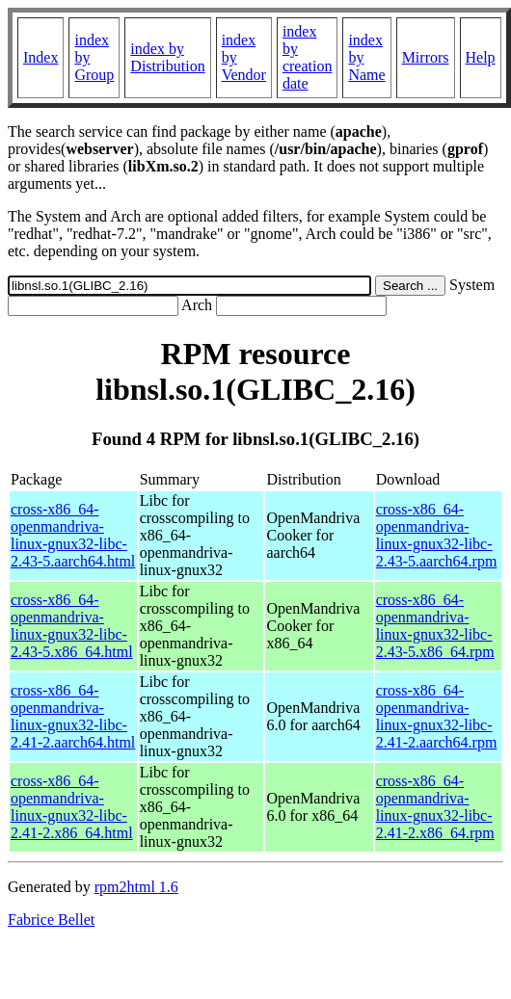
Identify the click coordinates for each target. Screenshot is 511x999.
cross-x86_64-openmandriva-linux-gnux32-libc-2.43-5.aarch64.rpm (437, 535)
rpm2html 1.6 (136, 887)
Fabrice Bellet (51, 919)
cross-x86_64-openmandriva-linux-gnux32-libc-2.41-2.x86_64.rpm (435, 807)
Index (40, 57)
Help (481, 57)
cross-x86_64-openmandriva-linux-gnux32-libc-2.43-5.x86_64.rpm (435, 626)
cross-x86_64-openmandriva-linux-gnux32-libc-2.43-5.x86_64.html (72, 626)
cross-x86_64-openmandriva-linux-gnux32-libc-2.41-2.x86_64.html (72, 807)
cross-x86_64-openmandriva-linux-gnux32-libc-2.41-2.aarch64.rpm (437, 716)
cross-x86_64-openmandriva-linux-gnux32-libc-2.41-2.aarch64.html (73, 716)
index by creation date (307, 57)
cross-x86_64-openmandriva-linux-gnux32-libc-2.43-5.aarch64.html (73, 535)
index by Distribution (167, 57)
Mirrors (425, 57)
